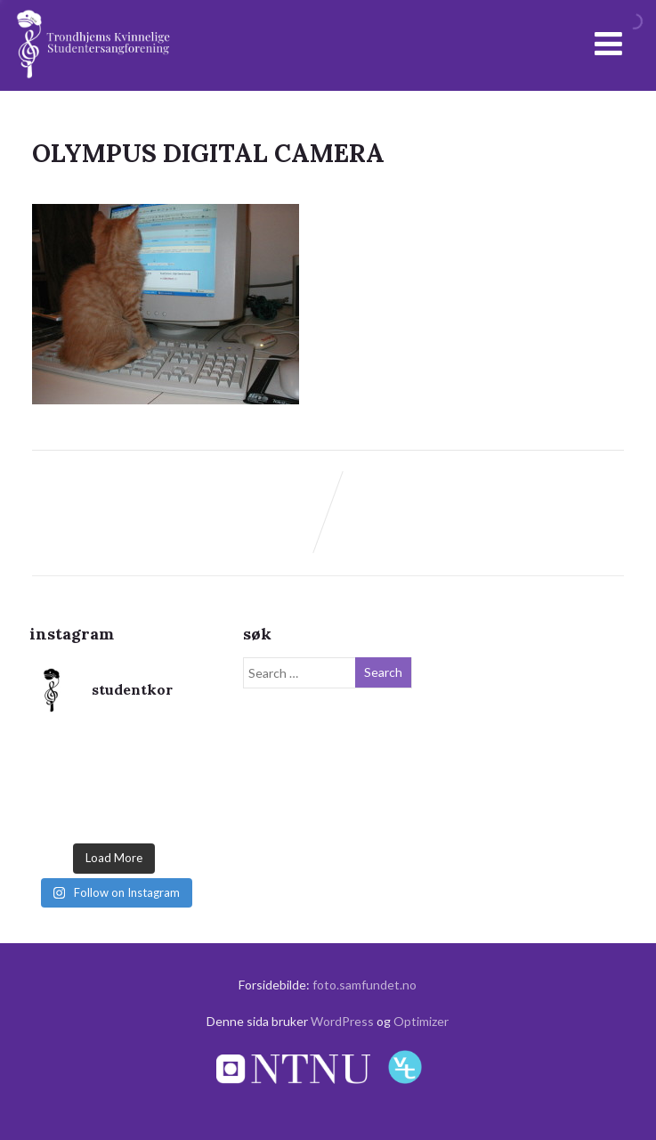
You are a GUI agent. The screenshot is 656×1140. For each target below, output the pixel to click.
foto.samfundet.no (364, 984)
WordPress (342, 1021)
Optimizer (421, 1021)
